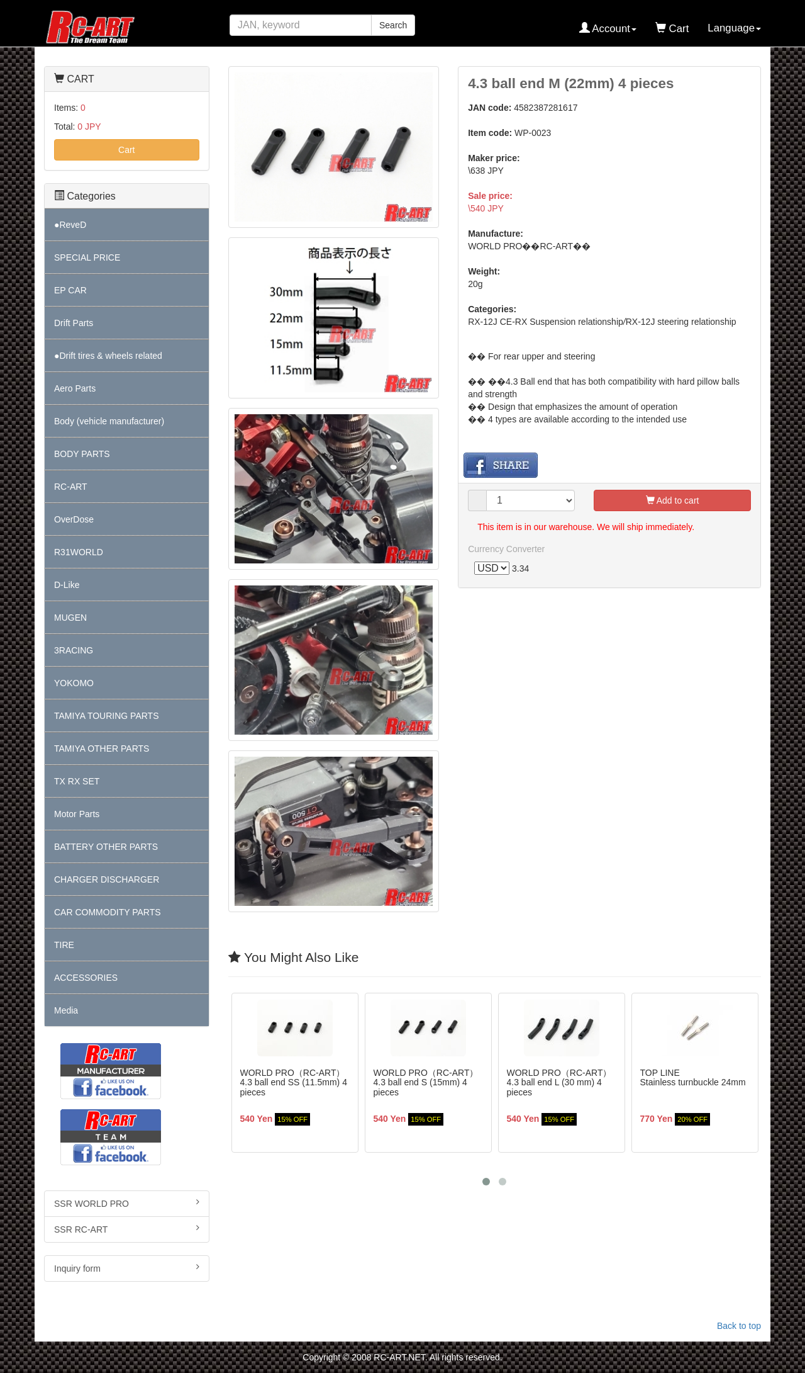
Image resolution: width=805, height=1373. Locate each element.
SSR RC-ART (126, 1229)
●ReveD (70, 225)
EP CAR (70, 290)
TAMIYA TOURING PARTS (106, 716)
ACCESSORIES (86, 978)
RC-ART (70, 487)
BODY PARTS (82, 454)
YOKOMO (74, 683)
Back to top (739, 1326)
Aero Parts (75, 388)
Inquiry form (126, 1268)
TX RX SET (76, 781)
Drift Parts (73, 323)
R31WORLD (78, 552)
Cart (126, 150)
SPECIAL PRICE (87, 257)
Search (393, 25)
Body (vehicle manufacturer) (109, 421)
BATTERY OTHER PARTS (106, 847)
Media (66, 1010)
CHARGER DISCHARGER (106, 879)
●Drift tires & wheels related (108, 356)
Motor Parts (76, 814)
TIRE (64, 945)
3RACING (73, 650)
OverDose (74, 519)
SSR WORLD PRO (126, 1203)
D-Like (66, 585)
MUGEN (70, 618)
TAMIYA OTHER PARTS (101, 748)
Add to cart (672, 500)
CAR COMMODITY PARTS (107, 912)
